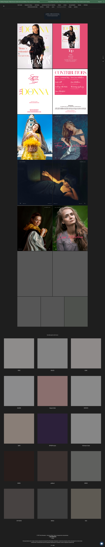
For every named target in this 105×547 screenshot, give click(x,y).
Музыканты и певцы (28, 5)
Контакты (75, 7)
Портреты (41, 7)
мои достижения (72, 5)
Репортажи (86, 5)
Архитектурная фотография (32, 7)
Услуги (53, 7)
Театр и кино (20, 5)
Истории (47, 7)
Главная (59, 5)
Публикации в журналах (61, 7)
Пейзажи (79, 5)
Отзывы (70, 7)
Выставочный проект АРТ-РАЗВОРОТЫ (48, 5)
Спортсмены (37, 5)
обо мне (65, 5)
